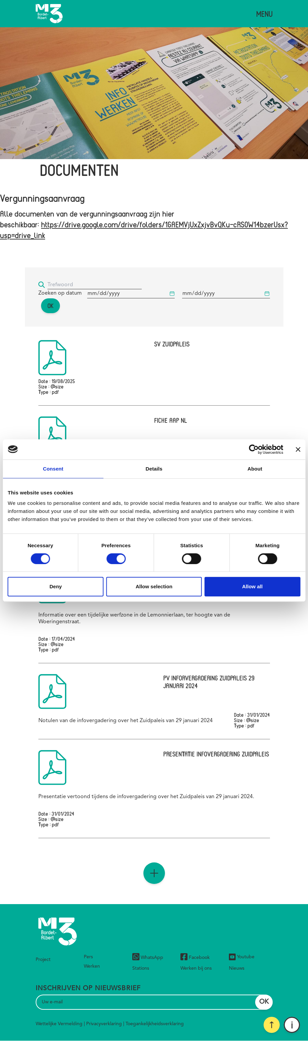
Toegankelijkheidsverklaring (155, 1023)
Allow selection (154, 586)
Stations (140, 968)
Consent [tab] (53, 469)
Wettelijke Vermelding (59, 1023)
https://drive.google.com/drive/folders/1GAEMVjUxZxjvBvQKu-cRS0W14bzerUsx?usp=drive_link (144, 229)
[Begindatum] (131, 293)
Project (43, 959)
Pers (88, 957)
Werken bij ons (196, 968)
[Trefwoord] (94, 285)
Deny (55, 586)
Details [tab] (154, 469)
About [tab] (254, 469)
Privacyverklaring (104, 1023)
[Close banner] (298, 449)
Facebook (195, 958)
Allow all (252, 586)
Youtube (241, 957)
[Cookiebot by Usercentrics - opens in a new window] (253, 449)
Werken (92, 966)
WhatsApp (147, 958)
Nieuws (236, 968)
